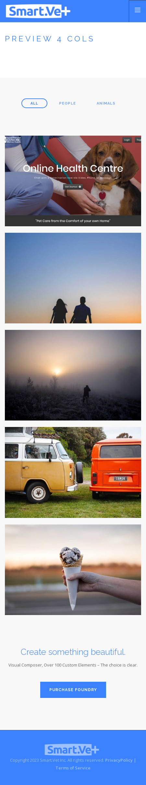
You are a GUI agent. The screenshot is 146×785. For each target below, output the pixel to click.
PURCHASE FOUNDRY (73, 690)
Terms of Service (73, 768)
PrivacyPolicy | (120, 760)
